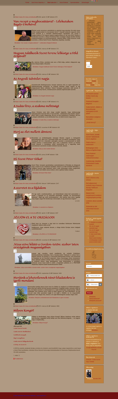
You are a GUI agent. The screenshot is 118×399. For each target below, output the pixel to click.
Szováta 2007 (97, 378)
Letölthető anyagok (20, 335)
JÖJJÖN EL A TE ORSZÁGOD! (34, 217)
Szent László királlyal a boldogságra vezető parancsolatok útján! (95, 240)
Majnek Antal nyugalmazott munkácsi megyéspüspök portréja (93, 195)
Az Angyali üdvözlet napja (31, 79)
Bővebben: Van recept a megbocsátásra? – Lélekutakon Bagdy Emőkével (36, 43)
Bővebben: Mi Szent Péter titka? (42, 173)
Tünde (92, 85)
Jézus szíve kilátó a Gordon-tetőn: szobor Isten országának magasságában (46, 245)
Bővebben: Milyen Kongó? (40, 322)
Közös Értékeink (64, 2)
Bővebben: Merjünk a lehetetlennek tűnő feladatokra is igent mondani (49, 297)
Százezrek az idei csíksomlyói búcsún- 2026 (92, 209)
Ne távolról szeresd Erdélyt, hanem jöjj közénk (92, 96)
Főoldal (27, 2)
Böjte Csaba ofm (52, 2)
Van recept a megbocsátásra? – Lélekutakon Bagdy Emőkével (43, 22)
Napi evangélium (19, 338)
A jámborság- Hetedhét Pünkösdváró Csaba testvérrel (93, 163)
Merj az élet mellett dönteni (33, 132)
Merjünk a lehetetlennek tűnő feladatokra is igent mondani (44, 279)
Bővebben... (95, 330)
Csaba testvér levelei (20, 328)
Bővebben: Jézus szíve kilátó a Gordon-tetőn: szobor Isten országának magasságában (40, 267)
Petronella (89, 83)
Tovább (17, 359)
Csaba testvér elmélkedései (22, 332)
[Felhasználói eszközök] (15, 28)
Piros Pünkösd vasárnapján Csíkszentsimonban (92, 156)
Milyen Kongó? (24, 311)
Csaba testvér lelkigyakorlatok (23, 341)
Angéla (94, 81)
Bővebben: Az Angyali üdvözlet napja (43, 96)
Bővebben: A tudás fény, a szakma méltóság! (46, 120)
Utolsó (21, 359)
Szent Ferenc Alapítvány (38, 2)
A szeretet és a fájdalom (30, 188)
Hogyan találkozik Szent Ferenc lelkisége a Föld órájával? (46, 54)
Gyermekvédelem (74, 2)
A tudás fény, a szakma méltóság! (36, 106)
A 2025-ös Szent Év (20, 345)
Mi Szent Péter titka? (28, 159)
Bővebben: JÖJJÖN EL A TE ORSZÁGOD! (44, 234)
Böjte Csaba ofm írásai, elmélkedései (26, 17)
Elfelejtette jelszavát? (95, 300)
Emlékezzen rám (92, 288)
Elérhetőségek (85, 2)
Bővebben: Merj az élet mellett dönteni (44, 149)
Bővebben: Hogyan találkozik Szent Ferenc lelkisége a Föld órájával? (52, 67)
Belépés (89, 293)
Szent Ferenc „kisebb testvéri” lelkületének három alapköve (92, 137)
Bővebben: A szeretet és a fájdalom (43, 207)
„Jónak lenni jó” (91, 122)
